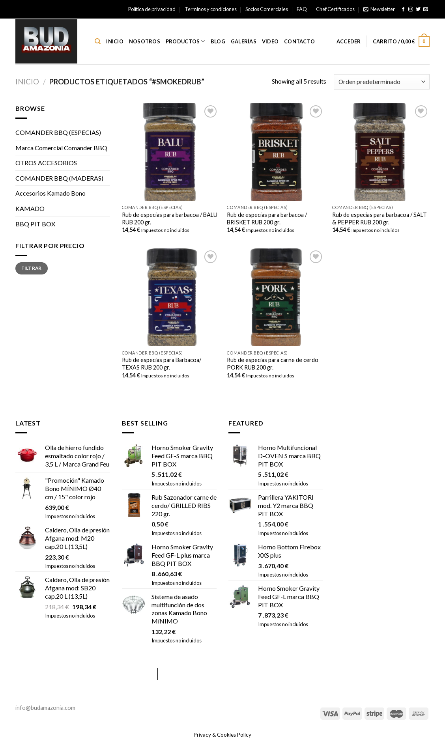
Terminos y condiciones (211, 9)
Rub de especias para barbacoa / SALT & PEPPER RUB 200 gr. (379, 218)
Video (270, 41)
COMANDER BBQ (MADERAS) (59, 178)
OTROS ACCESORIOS (46, 162)
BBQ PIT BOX (35, 224)
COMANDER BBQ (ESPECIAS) (58, 132)
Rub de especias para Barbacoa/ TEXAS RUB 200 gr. (161, 364)
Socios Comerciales (266, 9)
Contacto (299, 41)
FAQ (302, 9)
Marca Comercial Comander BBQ (61, 147)
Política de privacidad (152, 9)
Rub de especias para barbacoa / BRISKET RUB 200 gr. (267, 218)
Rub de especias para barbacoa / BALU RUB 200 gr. (169, 218)
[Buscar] (98, 41)
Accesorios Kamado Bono (50, 193)
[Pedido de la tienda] (382, 82)
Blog (218, 41)
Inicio (114, 41)
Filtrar (31, 268)
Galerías (243, 41)
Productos (185, 41)
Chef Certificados (335, 9)
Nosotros (144, 41)
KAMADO (30, 208)
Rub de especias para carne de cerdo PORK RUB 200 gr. (272, 364)
